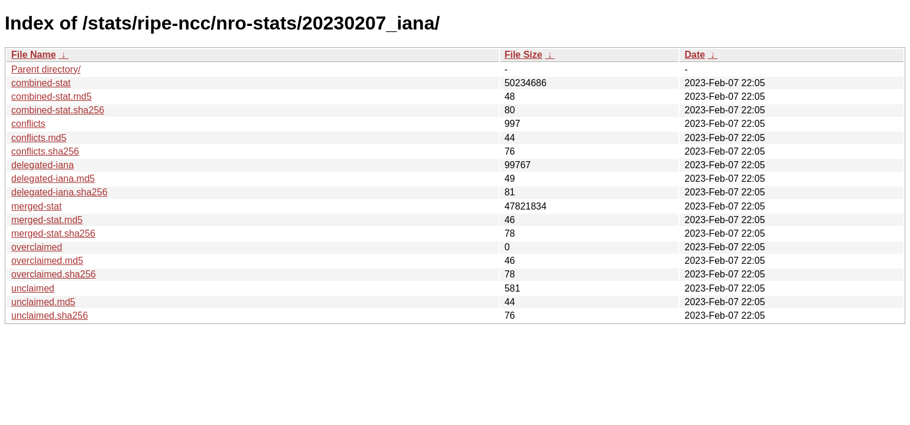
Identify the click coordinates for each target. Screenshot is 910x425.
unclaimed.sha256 (49, 315)
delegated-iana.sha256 (59, 192)
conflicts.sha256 (45, 151)
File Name (33, 55)
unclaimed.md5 (43, 302)
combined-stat (41, 83)
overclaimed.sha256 (53, 274)
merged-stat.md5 (47, 220)
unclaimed (32, 288)
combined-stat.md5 (51, 96)
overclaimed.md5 (47, 261)
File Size (523, 55)
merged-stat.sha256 (53, 233)
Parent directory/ (45, 69)
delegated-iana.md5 (53, 179)
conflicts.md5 (38, 138)
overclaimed (36, 247)
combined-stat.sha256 (57, 110)
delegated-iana (42, 165)
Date (694, 55)
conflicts (28, 124)
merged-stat (36, 206)
